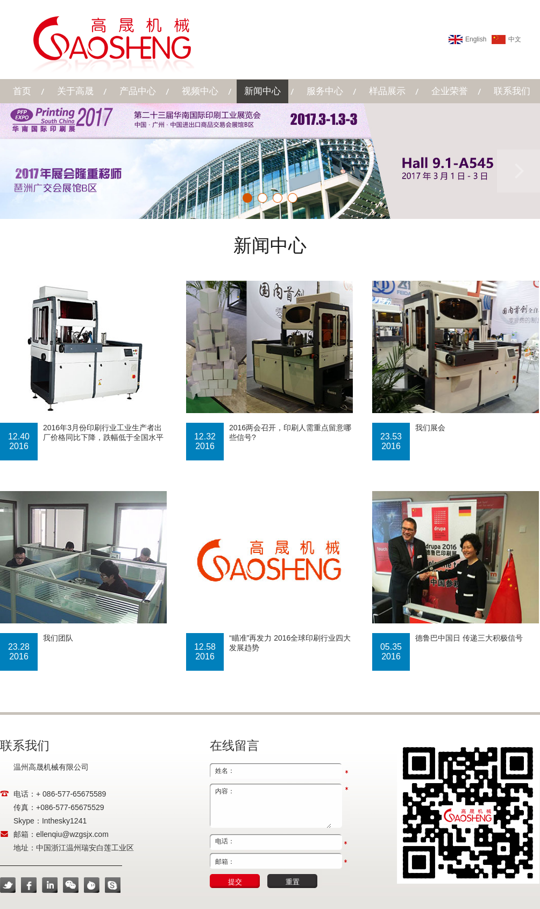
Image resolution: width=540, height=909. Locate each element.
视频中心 (200, 91)
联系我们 (512, 91)
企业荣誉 (449, 91)
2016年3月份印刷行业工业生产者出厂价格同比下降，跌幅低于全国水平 (103, 432)
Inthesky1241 (64, 820)
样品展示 (387, 91)
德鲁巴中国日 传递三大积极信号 (469, 638)
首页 (22, 91)
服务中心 (325, 91)
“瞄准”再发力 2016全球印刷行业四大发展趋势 (290, 643)
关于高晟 (75, 91)
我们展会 (430, 427)
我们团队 (58, 638)
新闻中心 (262, 91)
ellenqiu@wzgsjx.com (72, 834)
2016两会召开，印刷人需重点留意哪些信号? (290, 432)
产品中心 (137, 91)
